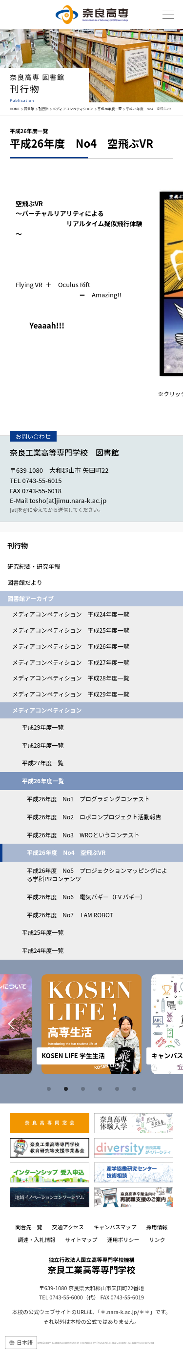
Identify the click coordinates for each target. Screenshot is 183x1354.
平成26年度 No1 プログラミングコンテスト (88, 798)
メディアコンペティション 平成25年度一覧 (70, 630)
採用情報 (157, 1227)
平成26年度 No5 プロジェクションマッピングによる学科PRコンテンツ (97, 874)
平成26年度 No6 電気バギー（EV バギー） (86, 896)
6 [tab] (136, 1089)
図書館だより (24, 582)
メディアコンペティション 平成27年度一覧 (70, 662)
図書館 (29, 108)
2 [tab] (67, 1089)
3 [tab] (84, 1089)
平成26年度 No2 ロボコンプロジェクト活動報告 (94, 816)
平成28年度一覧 (42, 745)
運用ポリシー (123, 1239)
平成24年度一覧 (42, 950)
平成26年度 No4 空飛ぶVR (66, 852)
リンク (157, 1239)
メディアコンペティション (73, 108)
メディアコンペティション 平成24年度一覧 (70, 614)
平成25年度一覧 (42, 932)
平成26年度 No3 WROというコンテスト (83, 835)
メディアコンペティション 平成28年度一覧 (70, 678)
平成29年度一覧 (42, 727)
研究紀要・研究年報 (33, 566)
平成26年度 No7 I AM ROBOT (70, 914)
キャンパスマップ (115, 1227)
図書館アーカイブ (30, 598)
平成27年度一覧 (42, 762)
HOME (15, 108)
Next (172, 1024)
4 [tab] (101, 1089)
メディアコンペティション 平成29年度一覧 (70, 694)
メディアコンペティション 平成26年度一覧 (70, 646)
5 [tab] (118, 1089)
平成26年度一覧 (110, 108)
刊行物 (43, 108)
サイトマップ (81, 1239)
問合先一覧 (28, 1227)
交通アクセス (67, 1227)
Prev (10, 1024)
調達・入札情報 (37, 1239)
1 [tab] (50, 1089)
